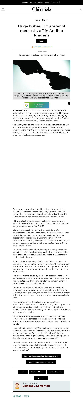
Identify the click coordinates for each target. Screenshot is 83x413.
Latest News (21, 396)
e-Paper (25, 2)
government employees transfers (41, 362)
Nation (41, 41)
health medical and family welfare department (41, 356)
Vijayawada (41, 378)
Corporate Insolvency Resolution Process (44, 2)
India (23, 372)
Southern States (37, 372)
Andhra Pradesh (55, 372)
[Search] (80, 9)
